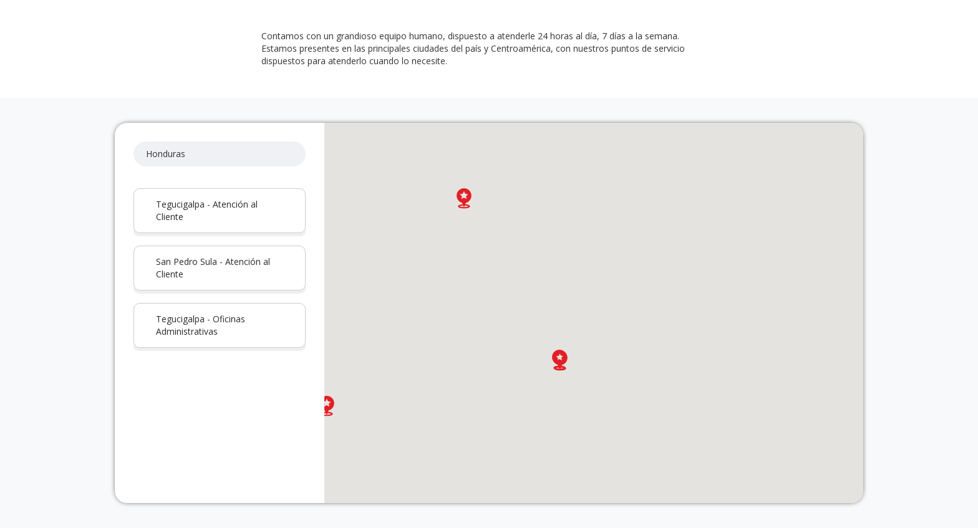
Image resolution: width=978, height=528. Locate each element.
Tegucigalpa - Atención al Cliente (207, 210)
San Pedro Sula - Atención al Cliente (213, 268)
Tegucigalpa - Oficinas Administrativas (200, 325)
